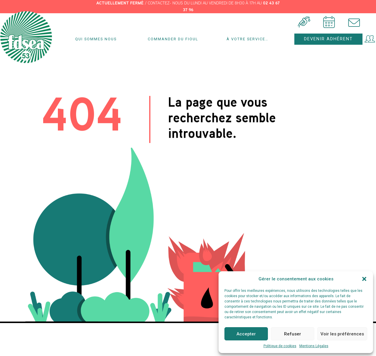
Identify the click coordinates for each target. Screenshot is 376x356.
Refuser (292, 334)
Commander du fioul (173, 39)
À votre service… (248, 39)
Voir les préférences (342, 334)
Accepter (246, 334)
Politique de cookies (279, 346)
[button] (364, 279)
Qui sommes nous (97, 39)
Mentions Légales (313, 346)
